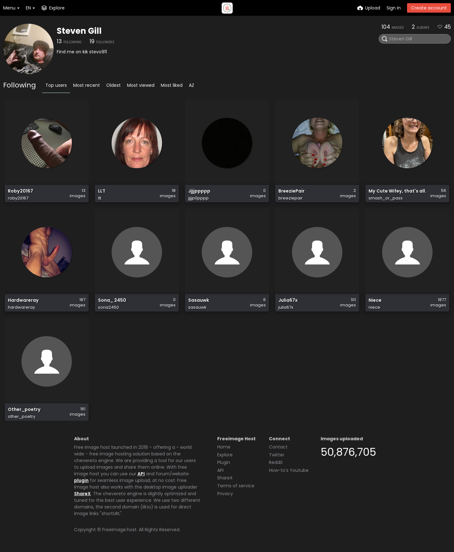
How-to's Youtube (289, 470)
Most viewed (140, 85)
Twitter (276, 455)
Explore (225, 455)
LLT (101, 191)
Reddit (276, 462)
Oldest (113, 85)
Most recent (86, 85)
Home (223, 447)
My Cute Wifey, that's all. (397, 191)
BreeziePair (291, 191)
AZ (191, 85)
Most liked (172, 85)
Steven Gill (79, 31)
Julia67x (288, 300)
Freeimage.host (119, 529)
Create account (429, 8)
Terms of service (235, 486)
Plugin (223, 462)
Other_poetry (24, 410)
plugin (81, 480)
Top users (56, 85)
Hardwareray (23, 300)
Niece (375, 300)
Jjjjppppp (199, 191)
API (141, 474)
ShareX (82, 493)
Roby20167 (20, 191)
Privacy (225, 493)
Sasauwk (198, 300)
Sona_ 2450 (112, 300)
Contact (278, 447)
